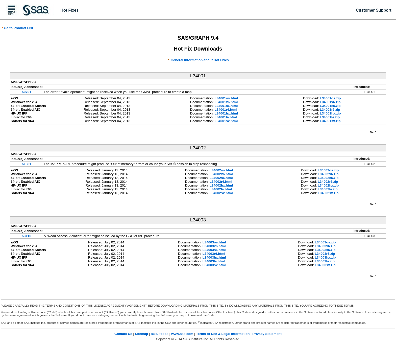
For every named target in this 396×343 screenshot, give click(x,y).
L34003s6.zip (325, 250)
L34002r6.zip (328, 182)
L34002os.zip (328, 170)
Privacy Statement (267, 334)
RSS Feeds (159, 334)
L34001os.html (226, 98)
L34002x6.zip (328, 174)
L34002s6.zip (328, 178)
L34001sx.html (226, 121)
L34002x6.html (221, 174)
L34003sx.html (214, 265)
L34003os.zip (325, 242)
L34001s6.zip (330, 106)
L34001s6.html (226, 106)
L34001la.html (226, 117)
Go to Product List (17, 28)
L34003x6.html (214, 246)
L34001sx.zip (330, 121)
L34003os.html (214, 242)
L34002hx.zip (328, 185)
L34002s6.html (221, 178)
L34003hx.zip (325, 257)
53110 (26, 236)
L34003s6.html (214, 250)
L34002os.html (221, 170)
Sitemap (141, 334)
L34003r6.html (214, 254)
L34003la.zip (325, 261)
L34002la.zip (328, 189)
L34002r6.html (221, 182)
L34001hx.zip (330, 113)
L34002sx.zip (328, 193)
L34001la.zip (330, 117)
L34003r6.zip (325, 254)
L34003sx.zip (325, 265)
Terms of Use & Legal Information (223, 334)
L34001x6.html (226, 102)
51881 (26, 164)
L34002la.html (221, 189)
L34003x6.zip (325, 246)
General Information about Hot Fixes (200, 60)
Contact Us (123, 334)
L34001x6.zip (330, 102)
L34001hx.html (226, 113)
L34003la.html (214, 261)
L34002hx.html (221, 185)
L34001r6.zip (330, 109)
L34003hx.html (214, 257)
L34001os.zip (330, 98)
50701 (26, 92)
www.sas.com (182, 334)
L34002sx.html (221, 193)
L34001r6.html (226, 109)
